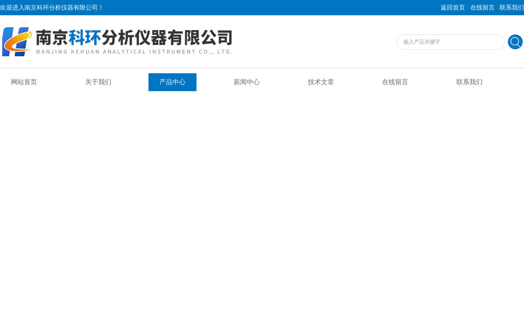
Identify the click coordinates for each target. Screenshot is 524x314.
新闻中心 (247, 81)
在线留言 (482, 7)
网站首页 (24, 81)
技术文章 (321, 81)
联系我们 (512, 7)
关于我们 (98, 81)
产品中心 (172, 81)
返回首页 (453, 7)
